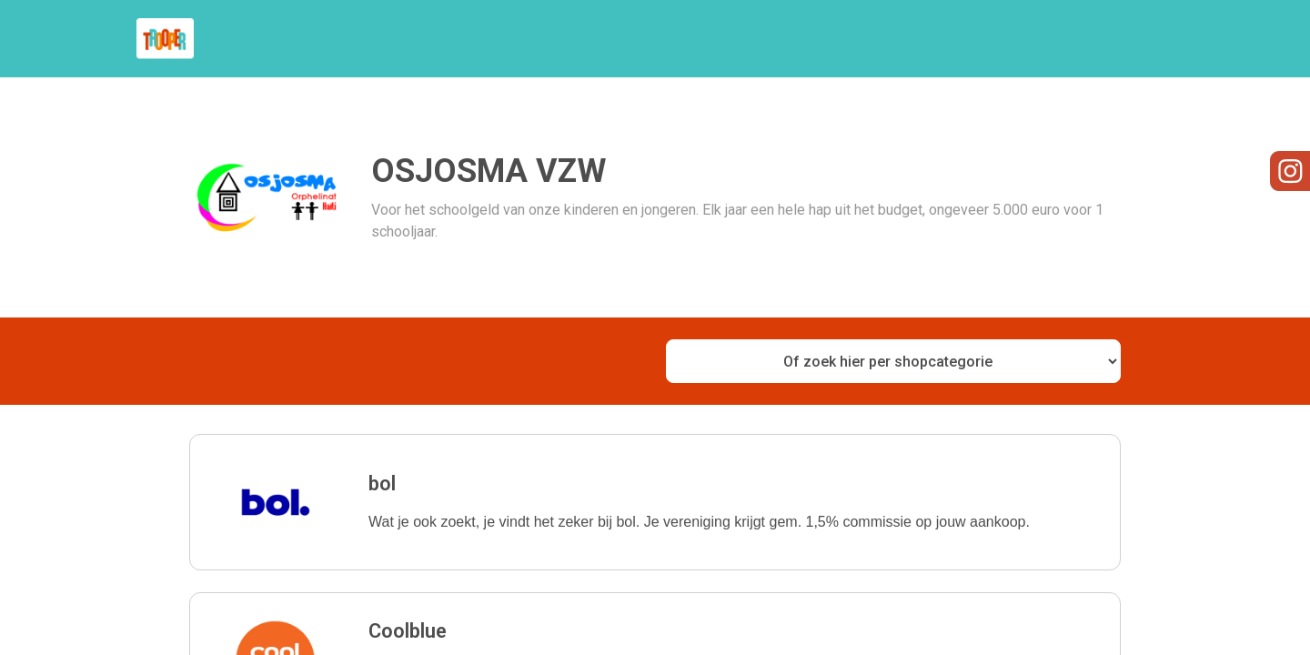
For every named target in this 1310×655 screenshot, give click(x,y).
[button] (655, 502)
